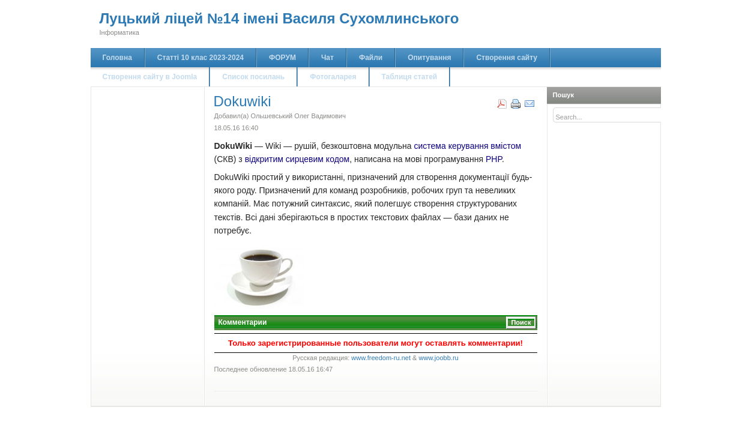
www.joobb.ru (439, 357)
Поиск (521, 322)
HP (496, 159)
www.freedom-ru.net (381, 357)
